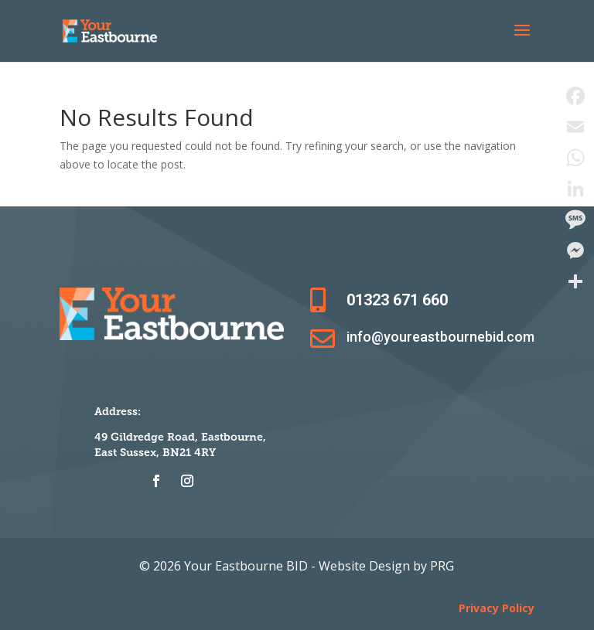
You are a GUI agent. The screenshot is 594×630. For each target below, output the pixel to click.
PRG (442, 565)
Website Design (366, 565)
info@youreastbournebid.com (440, 337)
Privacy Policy (496, 608)
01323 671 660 (397, 300)
